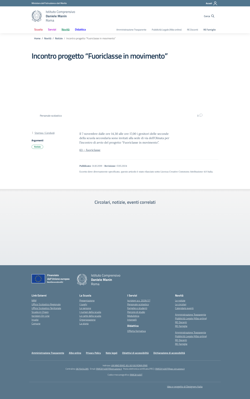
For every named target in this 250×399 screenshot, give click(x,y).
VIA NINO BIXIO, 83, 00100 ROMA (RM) (129, 365)
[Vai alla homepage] (37, 16)
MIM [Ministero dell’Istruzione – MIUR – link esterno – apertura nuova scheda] (34, 300)
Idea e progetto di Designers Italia (184, 386)
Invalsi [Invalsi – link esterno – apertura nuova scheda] (35, 320)
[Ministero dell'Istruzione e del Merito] (49, 3)
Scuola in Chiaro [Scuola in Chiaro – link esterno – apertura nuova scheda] (40, 312)
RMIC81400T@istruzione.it (109, 368)
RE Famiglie (209, 29)
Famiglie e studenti (137, 308)
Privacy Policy (93, 353)
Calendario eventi (184, 308)
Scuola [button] (38, 29)
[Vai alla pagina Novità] (47, 38)
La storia (83, 323)
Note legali (111, 353)
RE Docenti (192, 29)
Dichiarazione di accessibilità (169, 353)
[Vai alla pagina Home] (37, 38)
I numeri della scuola (90, 312)
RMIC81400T (136, 374)
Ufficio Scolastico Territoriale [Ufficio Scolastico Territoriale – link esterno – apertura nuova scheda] (46, 308)
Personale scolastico (138, 304)
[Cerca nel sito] (209, 16)
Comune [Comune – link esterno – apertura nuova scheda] (36, 323)
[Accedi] (211, 3)
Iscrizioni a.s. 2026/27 (138, 300)
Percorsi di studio (136, 312)
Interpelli (132, 320)
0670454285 (82, 368)
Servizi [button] (52, 29)
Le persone (85, 308)
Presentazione (87, 300)
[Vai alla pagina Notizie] (59, 38)
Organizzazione (87, 320)
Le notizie (180, 300)
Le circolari (180, 304)
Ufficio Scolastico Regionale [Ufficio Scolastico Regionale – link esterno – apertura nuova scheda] (46, 304)
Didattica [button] (80, 29)
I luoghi (83, 304)
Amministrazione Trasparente (131, 29)
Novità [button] (66, 29)
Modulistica (133, 316)
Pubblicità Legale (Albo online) (167, 29)
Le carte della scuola (90, 316)
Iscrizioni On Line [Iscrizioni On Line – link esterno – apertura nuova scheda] (40, 316)
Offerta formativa (136, 331)
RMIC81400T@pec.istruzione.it (170, 368)
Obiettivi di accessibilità (135, 353)
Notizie (37, 146)
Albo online (75, 353)
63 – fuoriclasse (89, 150)
